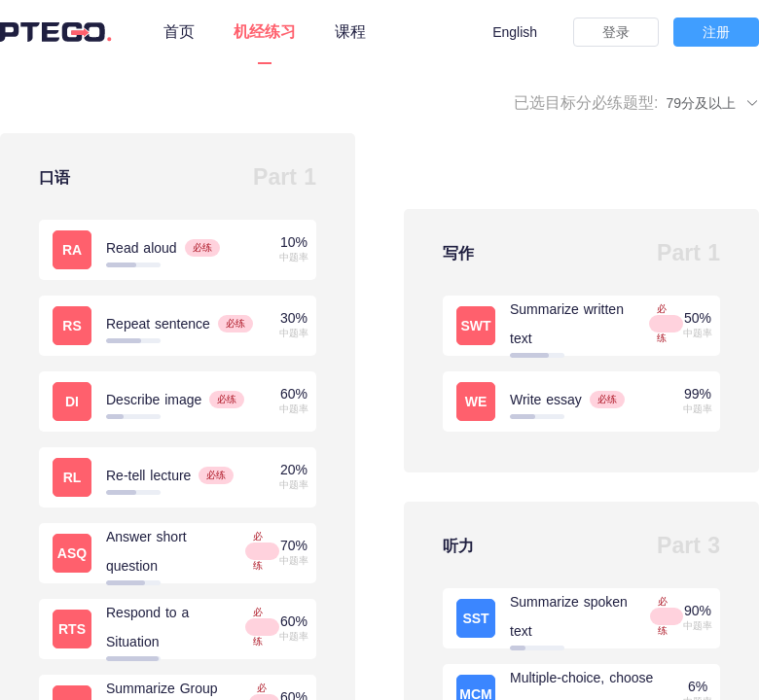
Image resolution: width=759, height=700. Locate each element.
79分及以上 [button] (713, 103)
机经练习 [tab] (265, 31)
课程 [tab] (350, 31)
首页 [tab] (179, 31)
